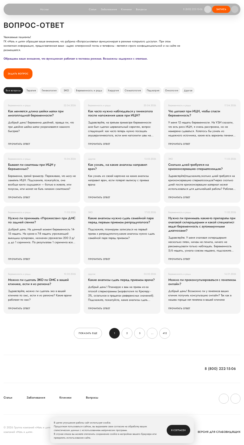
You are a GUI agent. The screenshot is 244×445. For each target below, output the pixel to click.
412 (165, 333)
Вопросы (140, 9)
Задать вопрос (18, 73)
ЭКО (66, 90)
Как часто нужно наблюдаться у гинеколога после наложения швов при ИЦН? (120, 113)
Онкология (171, 90)
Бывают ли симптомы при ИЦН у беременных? (32, 167)
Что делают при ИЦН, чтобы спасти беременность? (194, 113)
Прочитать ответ (19, 144)
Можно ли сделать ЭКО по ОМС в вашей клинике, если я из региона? (38, 282)
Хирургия (113, 90)
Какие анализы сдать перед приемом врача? (121, 280)
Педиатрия (153, 90)
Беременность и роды (89, 90)
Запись (221, 9)
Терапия (31, 90)
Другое (188, 90)
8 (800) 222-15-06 (192, 9)
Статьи (92, 9)
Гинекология (49, 90)
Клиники (125, 9)
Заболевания (108, 9)
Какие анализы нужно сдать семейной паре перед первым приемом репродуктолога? (121, 220)
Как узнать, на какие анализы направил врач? (117, 167)
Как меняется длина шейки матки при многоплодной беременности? (36, 113)
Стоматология (133, 90)
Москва (46, 9)
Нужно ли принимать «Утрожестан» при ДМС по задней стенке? (41, 220)
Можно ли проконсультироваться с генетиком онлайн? (202, 282)
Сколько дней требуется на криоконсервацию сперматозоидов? (195, 167)
